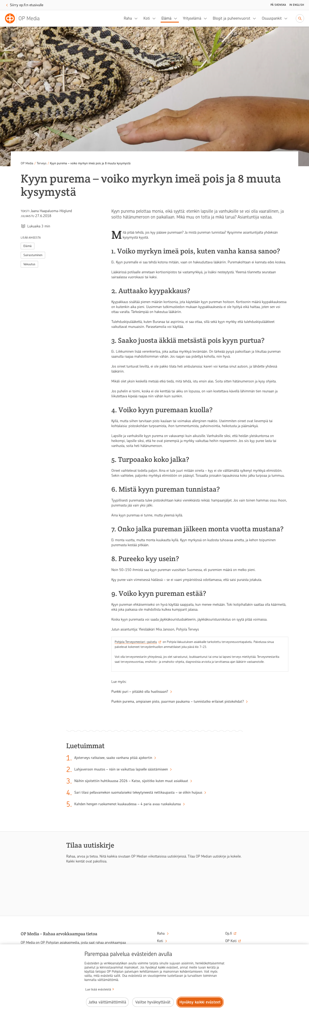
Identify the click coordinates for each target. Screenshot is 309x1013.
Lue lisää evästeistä (98, 989)
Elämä (166, 18)
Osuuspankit (272, 18)
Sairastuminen (32, 255)
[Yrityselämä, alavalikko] (206, 18)
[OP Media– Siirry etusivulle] (25, 18)
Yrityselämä (192, 18)
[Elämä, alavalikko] (176, 18)
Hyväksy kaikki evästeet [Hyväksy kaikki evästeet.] (200, 1002)
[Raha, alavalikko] (137, 18)
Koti (146, 18)
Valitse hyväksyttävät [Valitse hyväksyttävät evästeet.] (152, 1002)
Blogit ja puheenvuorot (231, 18)
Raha (128, 18)
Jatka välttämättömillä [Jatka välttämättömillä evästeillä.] (107, 1002)
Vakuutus (29, 264)
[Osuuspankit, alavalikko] (287, 18)
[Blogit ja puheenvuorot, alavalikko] (255, 18)
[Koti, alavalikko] (155, 18)
